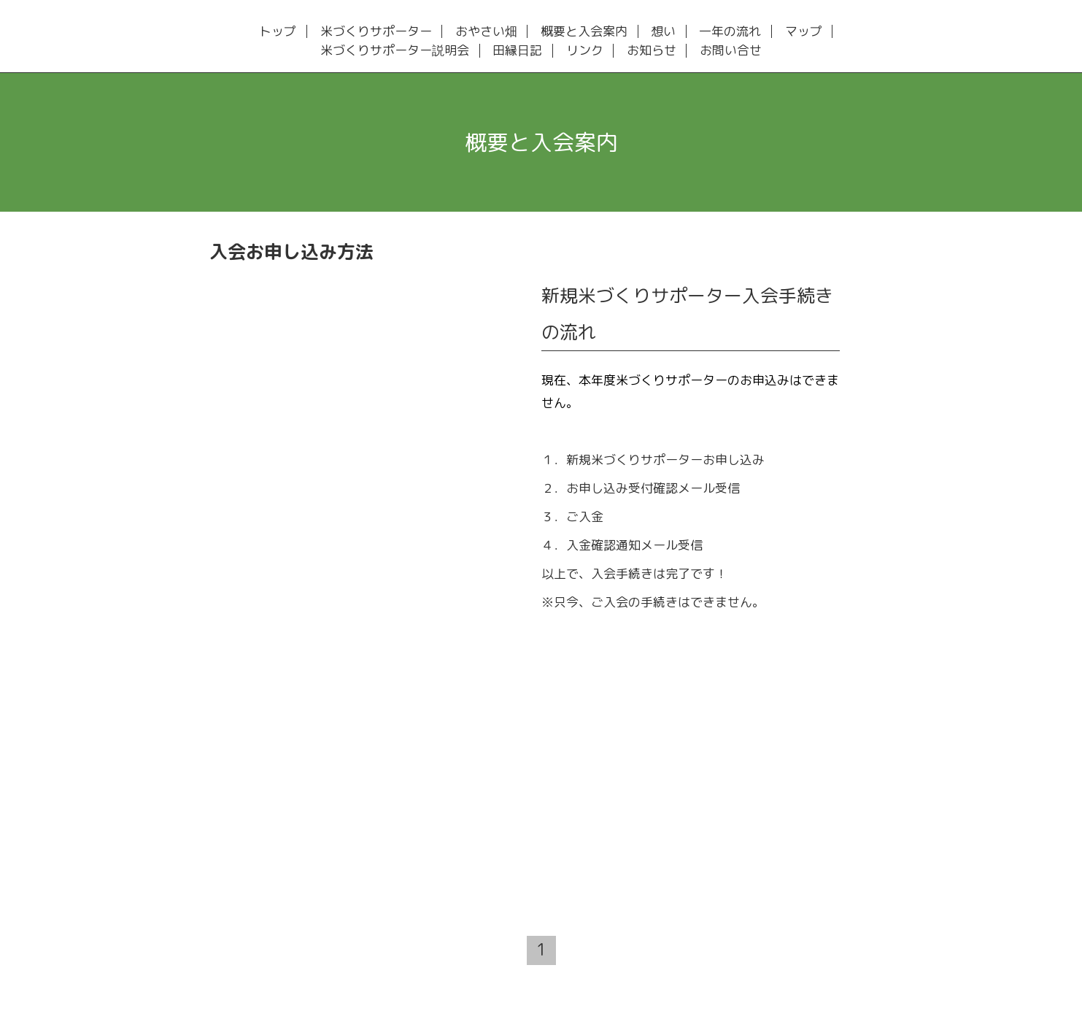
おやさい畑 (486, 32)
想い (663, 32)
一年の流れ (730, 32)
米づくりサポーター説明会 (394, 51)
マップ (803, 32)
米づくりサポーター (376, 32)
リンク (584, 51)
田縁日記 (517, 51)
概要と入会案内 (584, 32)
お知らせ (651, 51)
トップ (277, 32)
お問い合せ (731, 51)
